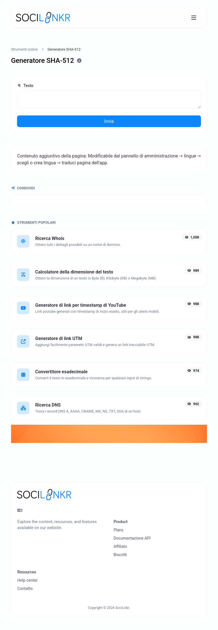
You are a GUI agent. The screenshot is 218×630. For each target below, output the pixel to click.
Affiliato (120, 546)
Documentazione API (132, 538)
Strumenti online (24, 49)
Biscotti (120, 554)
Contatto (25, 588)
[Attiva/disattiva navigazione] (193, 17)
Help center (27, 580)
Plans (118, 530)
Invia (109, 121)
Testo (25, 85)
